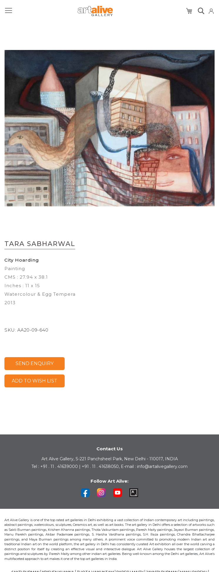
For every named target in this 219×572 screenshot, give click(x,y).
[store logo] (95, 11)
